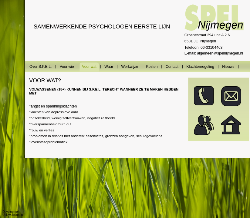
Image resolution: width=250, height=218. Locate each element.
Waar (108, 66)
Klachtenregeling (200, 66)
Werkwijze (129, 66)
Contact (172, 66)
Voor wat (89, 66)
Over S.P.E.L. (40, 66)
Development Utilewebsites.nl (12, 213)
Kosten (151, 66)
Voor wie (66, 66)
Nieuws (228, 66)
